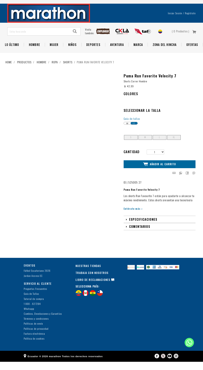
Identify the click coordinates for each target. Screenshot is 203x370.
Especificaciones (143, 227)
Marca (138, 53)
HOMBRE (34, 53)
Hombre (42, 71)
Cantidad (131, 160)
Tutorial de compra (34, 307)
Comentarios (139, 234)
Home (8, 71)
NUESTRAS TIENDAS (88, 274)
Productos (24, 71)
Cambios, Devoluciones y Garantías (43, 322)
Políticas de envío (33, 332)
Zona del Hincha (165, 53)
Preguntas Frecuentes (35, 297)
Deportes (93, 53)
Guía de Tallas (31, 302)
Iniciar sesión (175, 22)
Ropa (55, 71)
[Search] (74, 40)
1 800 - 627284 (32, 312)
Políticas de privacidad (36, 337)
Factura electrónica (34, 341)
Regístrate (190, 22)
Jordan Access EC (33, 284)
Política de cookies (34, 346)
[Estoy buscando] (38, 40)
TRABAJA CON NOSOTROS (92, 281)
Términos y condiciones (36, 327)
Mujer (54, 53)
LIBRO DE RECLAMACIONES (93, 288)
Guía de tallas (132, 127)
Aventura (117, 53)
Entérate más (133, 217)
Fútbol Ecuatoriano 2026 (37, 279)
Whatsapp (29, 317)
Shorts (67, 71)
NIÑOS (72, 53)
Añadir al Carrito (159, 172)
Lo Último (12, 53)
